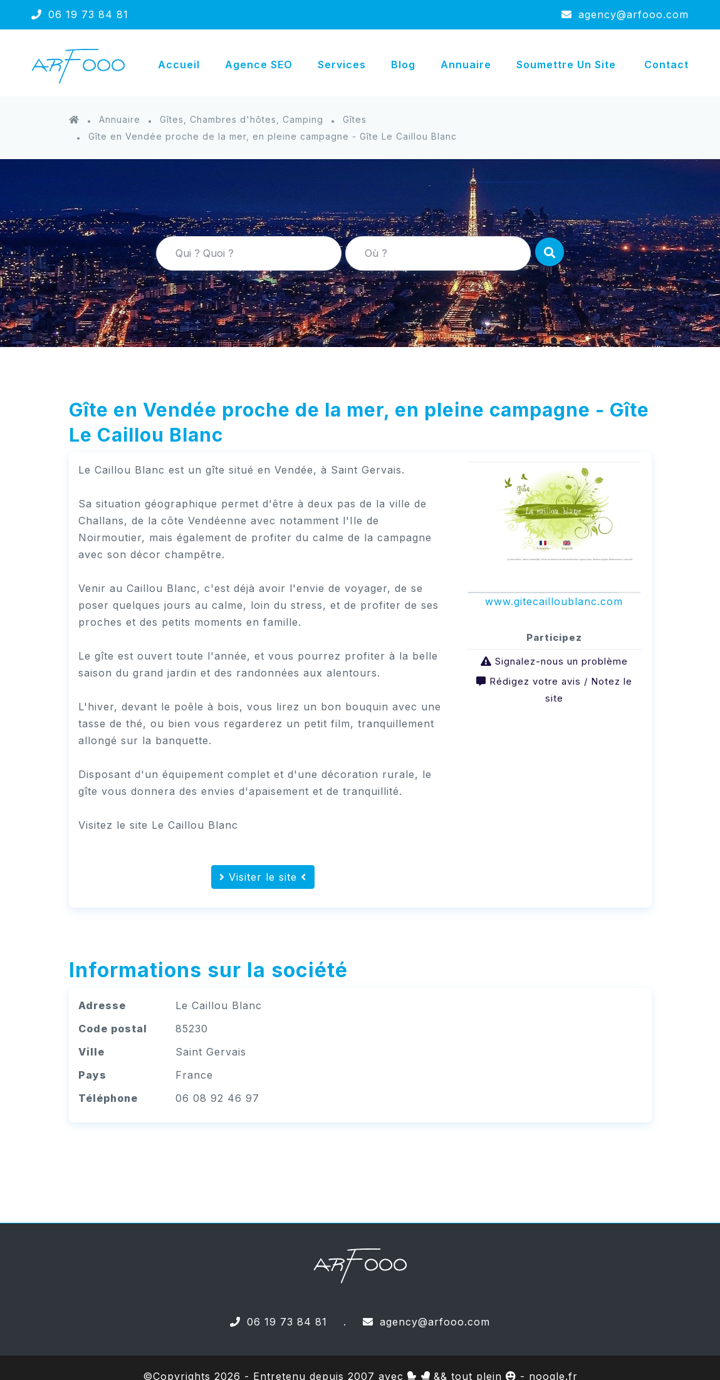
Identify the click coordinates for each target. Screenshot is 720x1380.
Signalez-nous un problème (561, 661)
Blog (403, 64)
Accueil (179, 64)
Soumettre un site (566, 64)
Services (342, 64)
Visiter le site (262, 877)
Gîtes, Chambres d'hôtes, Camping (241, 119)
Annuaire (466, 64)
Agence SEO (259, 64)
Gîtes (355, 119)
